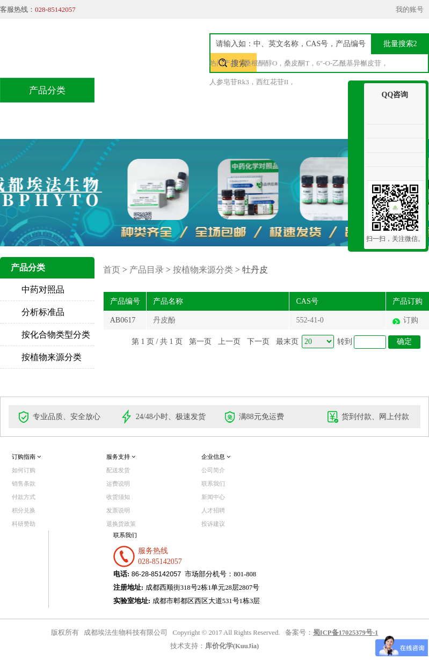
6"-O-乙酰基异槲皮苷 (348, 63)
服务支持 (120, 456)
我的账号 (410, 9)
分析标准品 (42, 312)
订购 (410, 320)
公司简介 (213, 470)
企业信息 (215, 456)
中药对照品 (42, 289)
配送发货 (118, 470)
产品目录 (192, 90)
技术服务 (259, 90)
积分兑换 (327, 90)
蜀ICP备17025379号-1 (346, 632)
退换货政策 (121, 523)
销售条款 (23, 483)
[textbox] (315, 43)
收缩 (356, 122)
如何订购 (23, 470)
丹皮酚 (164, 320)
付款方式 (23, 497)
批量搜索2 (400, 44)
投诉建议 (213, 523)
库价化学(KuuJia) (232, 646)
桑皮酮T (296, 63)
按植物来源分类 (51, 357)
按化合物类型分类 (55, 334)
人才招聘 (213, 510)
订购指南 (26, 456)
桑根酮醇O (260, 63)
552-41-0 (309, 320)
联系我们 (139, 115)
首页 (131, 90)
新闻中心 (213, 497)
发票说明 (118, 510)
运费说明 (118, 483)
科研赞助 (23, 523)
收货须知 (118, 497)
